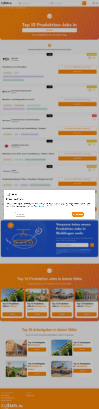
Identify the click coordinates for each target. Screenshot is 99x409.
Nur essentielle (20, 214)
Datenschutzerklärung (38, 206)
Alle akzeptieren (78, 214)
